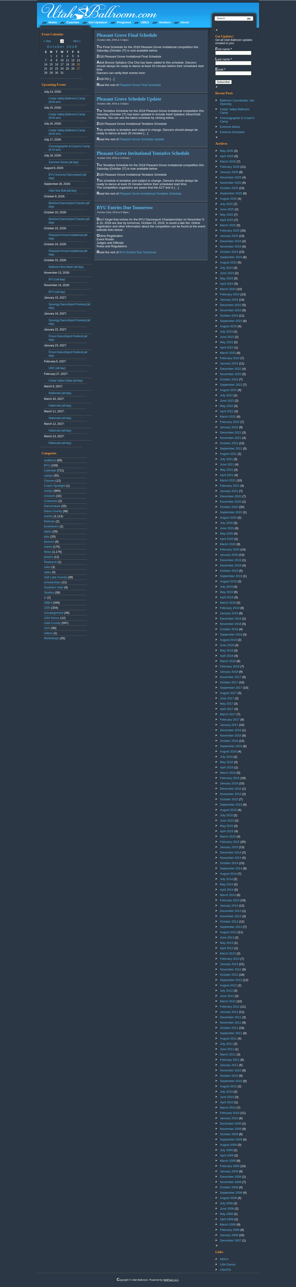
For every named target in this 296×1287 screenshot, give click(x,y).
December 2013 (230, 911)
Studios (49, 592)
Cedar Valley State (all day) (66, 380)
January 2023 (229, 363)
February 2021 (230, 485)
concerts (49, 496)
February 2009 (230, 1166)
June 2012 (227, 996)
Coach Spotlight (54, 485)
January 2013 (229, 964)
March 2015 (228, 836)
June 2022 (227, 400)
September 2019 (231, 576)
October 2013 (229, 921)
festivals (49, 521)
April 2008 (227, 1219)
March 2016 (228, 772)
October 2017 (229, 682)
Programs (124, 22)
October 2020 (229, 507)
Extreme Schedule (232, 132)
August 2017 (228, 693)
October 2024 (229, 252)
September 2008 (231, 1192)
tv (45, 597)
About (184, 22)
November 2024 (230, 246)
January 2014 (229, 905)
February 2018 (230, 666)
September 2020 (231, 512)
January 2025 (229, 236)
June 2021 (227, 464)
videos (48, 633)
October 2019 (229, 570)
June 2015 (227, 820)
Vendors (165, 22)
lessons (49, 541)
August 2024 (228, 262)
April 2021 (227, 475)
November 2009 (230, 1129)
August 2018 (228, 640)
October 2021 (229, 443)
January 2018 (229, 671)
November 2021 (230, 438)
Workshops (51, 638)
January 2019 (229, 613)
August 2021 (228, 453)
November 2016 (230, 735)
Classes (49, 480)
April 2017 (227, 709)
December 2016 (230, 730)
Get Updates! (98, 22)
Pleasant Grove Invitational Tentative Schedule (143, 153)
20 (78, 64)
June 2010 (227, 1097)
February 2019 (230, 608)
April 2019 (227, 597)
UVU (47, 628)
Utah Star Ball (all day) (63, 190)
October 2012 (229, 974)
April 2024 (227, 283)
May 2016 (226, 762)
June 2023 (227, 337)
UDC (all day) (57, 368)
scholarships (52, 582)
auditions (50, 460)
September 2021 (231, 448)
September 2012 (231, 980)
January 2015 (229, 847)
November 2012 (230, 969)
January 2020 (229, 554)
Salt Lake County (55, 577)
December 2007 (230, 1240)
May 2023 (226, 342)
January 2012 (229, 1012)
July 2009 (226, 1150)
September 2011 (231, 1033)
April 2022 (227, 411)
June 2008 (227, 1208)
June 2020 (227, 528)
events (48, 516)
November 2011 (230, 1022)
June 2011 (227, 1049)
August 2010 (228, 1086)
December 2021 (230, 432)
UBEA (145, 22)
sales (47, 572)
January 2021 (229, 491)
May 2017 (226, 703)
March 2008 (228, 1224)
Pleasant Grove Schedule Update (129, 98)
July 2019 (226, 586)
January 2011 (229, 1065)
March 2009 (228, 1160)
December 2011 (230, 1017)
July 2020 (226, 523)
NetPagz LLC (171, 1279)
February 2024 (230, 294)
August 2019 (228, 581)
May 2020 (226, 533)
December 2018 (230, 618)
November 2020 (230, 501)
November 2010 (230, 1070)
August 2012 (228, 985)
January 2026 (229, 172)
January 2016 (229, 783)
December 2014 (230, 852)
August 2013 (228, 932)
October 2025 (229, 188)
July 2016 (226, 756)
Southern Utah (53, 587)
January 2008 (229, 1235)
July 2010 (226, 1091)
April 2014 (227, 889)
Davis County (53, 511)
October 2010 (229, 1075)
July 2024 (226, 267)
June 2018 (227, 645)
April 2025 (227, 220)
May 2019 (226, 592)
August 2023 (228, 326)
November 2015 (230, 794)
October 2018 (62, 47)
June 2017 (227, 698)
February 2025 (230, 230)
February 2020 (230, 549)
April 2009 (227, 1155)
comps (48, 490)
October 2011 (229, 1028)
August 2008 (228, 1198)
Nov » (76, 41)
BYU (47, 465)
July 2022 (226, 395)
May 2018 (226, 650)
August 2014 (228, 873)
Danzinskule (52, 506)
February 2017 (230, 719)
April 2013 (227, 948)
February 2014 (230, 900)
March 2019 (228, 602)
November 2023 (230, 310)
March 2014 (228, 895)
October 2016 (229, 741)
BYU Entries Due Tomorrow (125, 207)
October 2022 (229, 379)
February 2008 (230, 1230)
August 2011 (228, 1038)
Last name (223, 59)
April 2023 (227, 347)
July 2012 (226, 990)
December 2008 (230, 1176)
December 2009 (230, 1123)
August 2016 (228, 751)
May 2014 (226, 884)
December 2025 (230, 177)
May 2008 (226, 1214)
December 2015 (230, 788)
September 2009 (231, 1139)
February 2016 (230, 778)
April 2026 (227, 156)
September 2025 (231, 193)
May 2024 (226, 278)
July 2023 (226, 331)
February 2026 (230, 166)
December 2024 (230, 241)
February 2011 (230, 1059)
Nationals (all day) (60, 393)
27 (78, 68)
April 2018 (227, 655)
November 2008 (230, 1182)
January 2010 (229, 1118)
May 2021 (226, 469)
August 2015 (228, 810)
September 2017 (231, 687)
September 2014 (231, 868)
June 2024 (227, 273)
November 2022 (230, 374)
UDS (47, 607)
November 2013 (230, 916)
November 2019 (230, 565)
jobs (46, 536)
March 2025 (228, 225)
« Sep (47, 41)
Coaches (73, 22)
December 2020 (230, 496)
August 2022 (228, 390)
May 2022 (226, 406)
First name (223, 49)
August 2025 (228, 198)
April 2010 (227, 1102)
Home (53, 22)
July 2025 (226, 204)
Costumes (51, 501)
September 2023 (231, 321)
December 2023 (230, 305)
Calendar (50, 470)
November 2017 (230, 677)
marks (48, 546)
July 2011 (226, 1043)
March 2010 (228, 1107)
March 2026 (228, 161)
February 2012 (230, 1006)
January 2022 (229, 427)
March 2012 (228, 1001)
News (48, 551)
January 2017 (229, 725)
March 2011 (228, 1054)
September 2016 (231, 746)
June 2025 (227, 209)
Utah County (52, 623)
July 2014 (226, 879)
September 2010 (231, 1081)
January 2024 (229, 299)
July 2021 (226, 459)
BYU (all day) (57, 279)
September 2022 (231, 384)
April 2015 (227, 831)
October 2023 (229, 315)
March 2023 (228, 353)
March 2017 (228, 714)
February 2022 (230, 422)
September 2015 (231, 804)
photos (48, 557)
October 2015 (229, 799)
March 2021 (228, 480)
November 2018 (230, 624)
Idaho (48, 531)
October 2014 (229, 863)
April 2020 (227, 539)
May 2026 (226, 151)
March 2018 (228, 661)
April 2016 (227, 767)
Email (220, 69)
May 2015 (226, 826)
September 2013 (231, 927)
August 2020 (228, 517)
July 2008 (226, 1203)
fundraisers (51, 526)
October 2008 (229, 1187)
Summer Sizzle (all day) (64, 162)
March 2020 (228, 544)
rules (47, 567)
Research (50, 562)
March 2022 (228, 416)
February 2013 (230, 958)
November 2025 (230, 182)
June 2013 (227, 937)
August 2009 (228, 1144)
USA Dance (51, 618)
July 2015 (226, 815)
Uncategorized (53, 612)
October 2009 (229, 1134)
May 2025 (226, 214)
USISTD (225, 1270)
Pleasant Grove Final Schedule (127, 35)
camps (48, 475)
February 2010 (230, 1113)
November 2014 (230, 857)
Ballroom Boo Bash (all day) (66, 267)
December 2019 (230, 560)
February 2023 (230, 358)
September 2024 (231, 257)
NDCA (224, 1259)
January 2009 (229, 1171)
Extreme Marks (230, 126)
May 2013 (226, 943)
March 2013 (228, 953)
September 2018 (231, 634)
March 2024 (228, 289)
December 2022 (230, 368)
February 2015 (230, 842)
